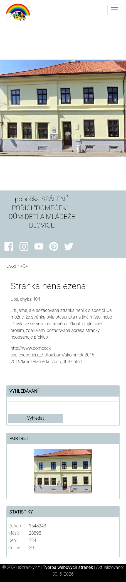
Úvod (11, 266)
